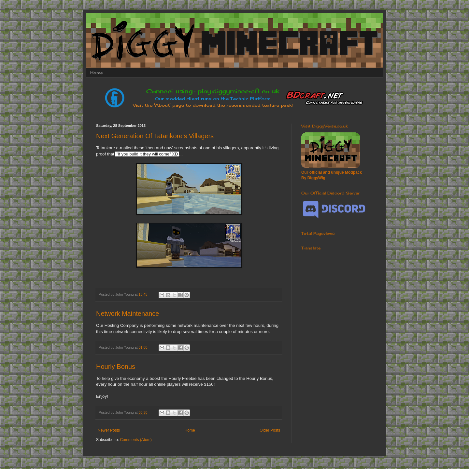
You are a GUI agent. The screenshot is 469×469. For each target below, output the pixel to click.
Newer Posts (109, 430)
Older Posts (270, 430)
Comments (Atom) (135, 439)
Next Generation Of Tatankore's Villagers (155, 136)
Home (96, 72)
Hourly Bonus (115, 366)
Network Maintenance (127, 313)
